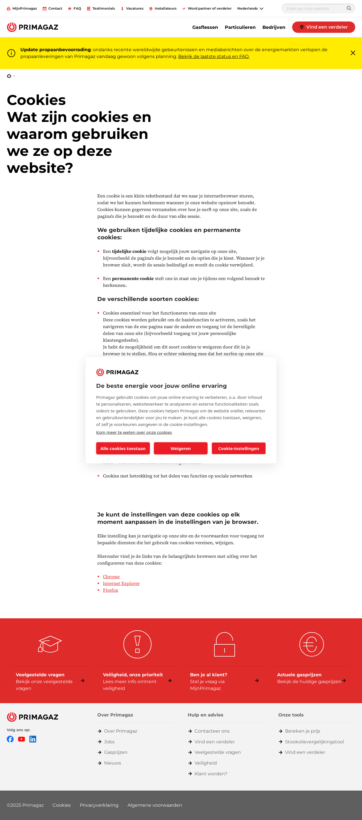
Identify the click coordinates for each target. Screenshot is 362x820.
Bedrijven (273, 27)
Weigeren (181, 448)
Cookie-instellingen (238, 448)
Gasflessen (205, 27)
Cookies (62, 805)
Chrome (111, 576)
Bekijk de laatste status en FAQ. (213, 56)
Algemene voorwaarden (155, 805)
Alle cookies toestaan (122, 448)
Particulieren (240, 27)
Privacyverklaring (99, 805)
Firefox (110, 590)
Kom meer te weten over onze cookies (134, 432)
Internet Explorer (121, 583)
